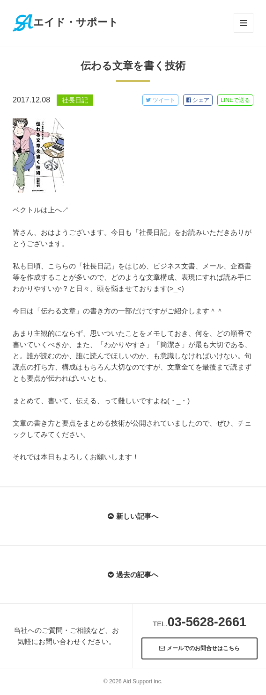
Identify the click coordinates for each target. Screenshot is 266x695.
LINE (235, 100)
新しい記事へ (133, 516)
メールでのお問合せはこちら (199, 648)
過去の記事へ (133, 575)
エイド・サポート (65, 22)
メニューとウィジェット (243, 23)
